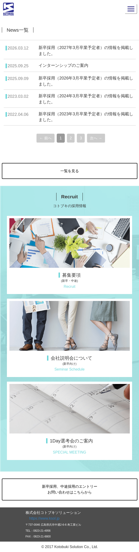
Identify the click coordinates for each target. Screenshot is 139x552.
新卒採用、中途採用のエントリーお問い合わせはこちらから (69, 489)
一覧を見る (69, 171)
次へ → (96, 138)
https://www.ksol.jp (44, 518)
